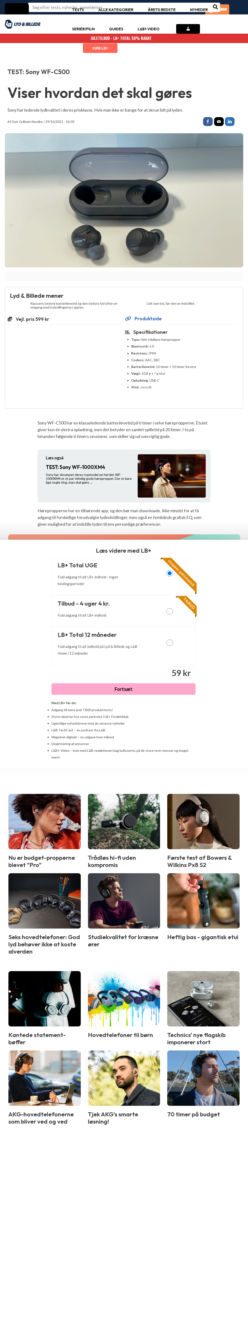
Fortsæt (123, 690)
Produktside (143, 319)
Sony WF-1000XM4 (75, 468)
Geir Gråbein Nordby (27, 122)
